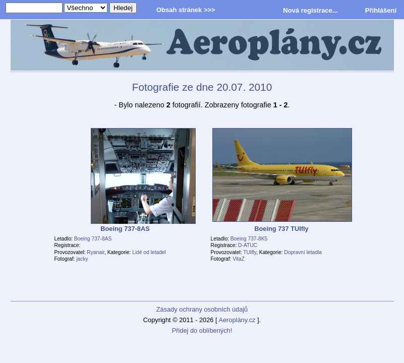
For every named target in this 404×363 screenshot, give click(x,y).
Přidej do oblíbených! (202, 330)
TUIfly (249, 252)
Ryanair (95, 252)
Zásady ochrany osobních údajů (202, 309)
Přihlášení (380, 10)
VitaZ (239, 259)
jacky (82, 259)
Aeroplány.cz (236, 320)
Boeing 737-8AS (93, 238)
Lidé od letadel (149, 252)
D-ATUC (247, 245)
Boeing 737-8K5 (248, 238)
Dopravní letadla (303, 252)
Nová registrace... (310, 10)
